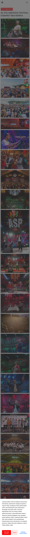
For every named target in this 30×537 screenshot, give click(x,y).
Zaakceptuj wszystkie (6, 532)
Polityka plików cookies (23, 532)
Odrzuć (14, 532)
